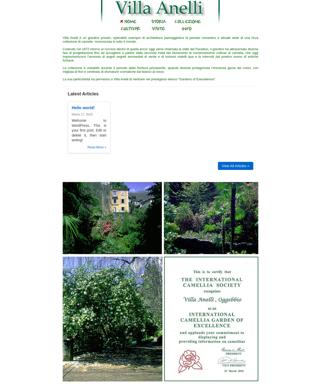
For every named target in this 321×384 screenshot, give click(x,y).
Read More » (97, 147)
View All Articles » (235, 166)
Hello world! (83, 108)
